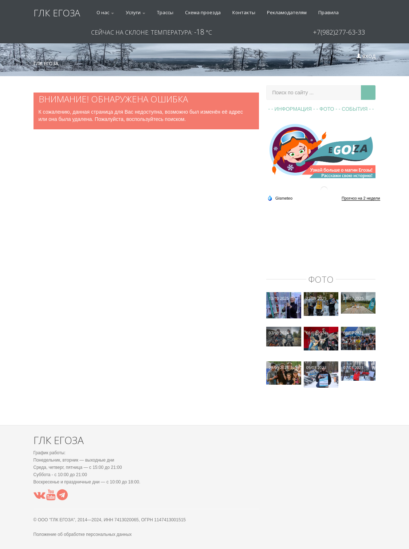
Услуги (135, 12)
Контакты (243, 12)
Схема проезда (203, 12)
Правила (328, 12)
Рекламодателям (287, 12)
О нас (105, 12)
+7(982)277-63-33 (339, 32)
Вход (366, 56)
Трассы (165, 12)
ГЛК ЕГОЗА (57, 13)
